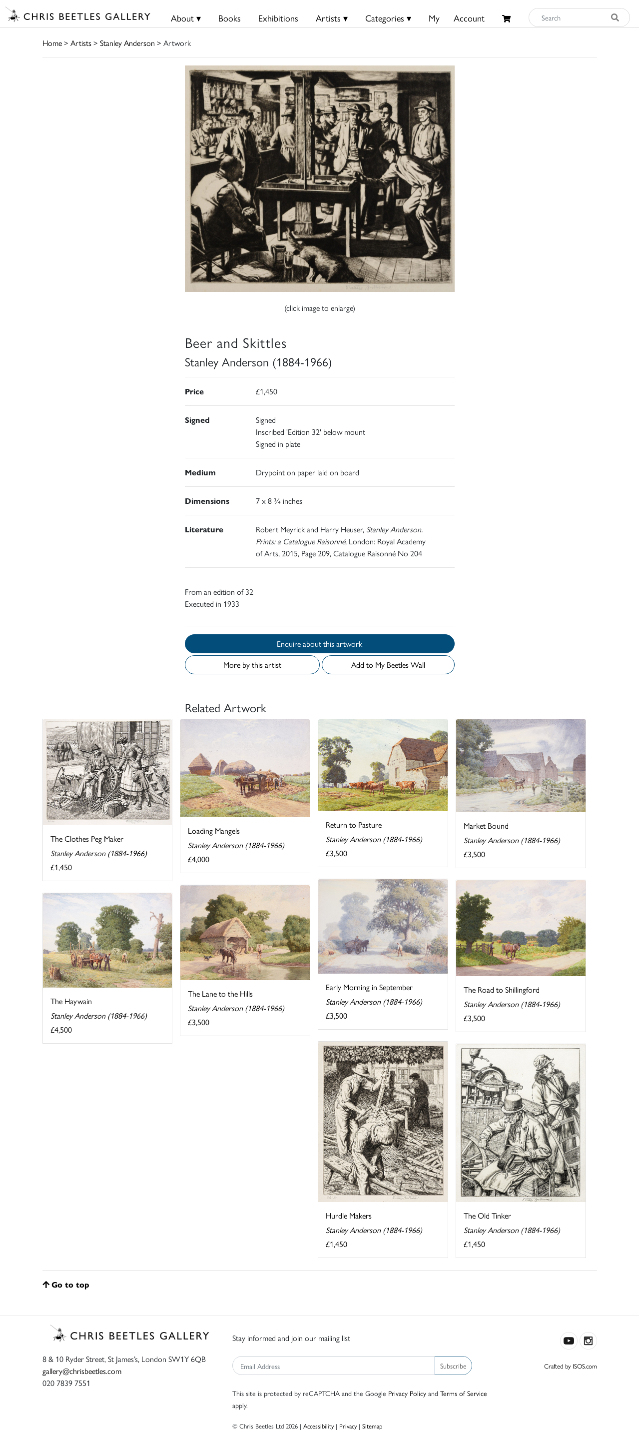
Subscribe (453, 1366)
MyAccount (457, 17)
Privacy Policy (407, 1393)
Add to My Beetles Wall (388, 664)
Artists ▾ (332, 17)
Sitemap (372, 1426)
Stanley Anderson (127, 42)
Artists (80, 42)
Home (52, 42)
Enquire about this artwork (319, 643)
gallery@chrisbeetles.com (81, 1371)
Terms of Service (463, 1393)
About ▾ (186, 17)
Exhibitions (278, 17)
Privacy (348, 1426)
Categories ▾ (388, 17)
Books (229, 17)
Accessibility (318, 1426)
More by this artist (252, 664)
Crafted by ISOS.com (570, 1366)
